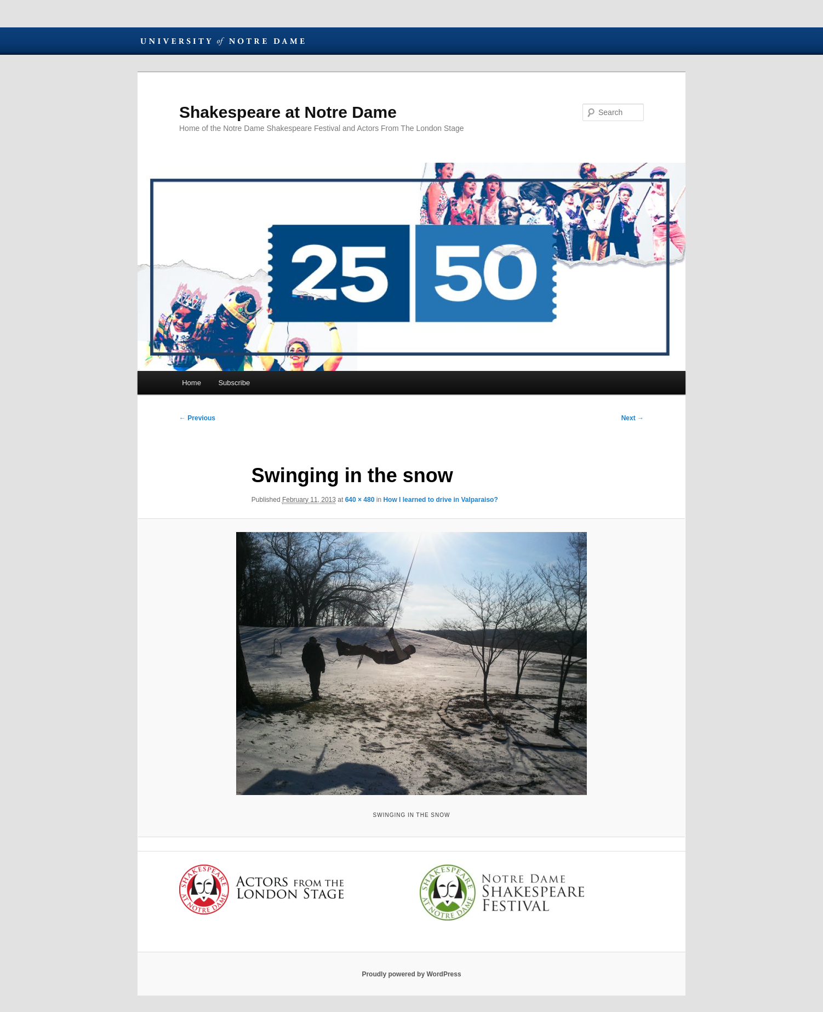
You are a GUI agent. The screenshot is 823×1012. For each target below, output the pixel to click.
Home (191, 383)
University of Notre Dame (222, 41)
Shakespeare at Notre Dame (288, 112)
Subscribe (234, 383)
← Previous (197, 418)
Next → (632, 418)
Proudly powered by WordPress (411, 974)
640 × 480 (360, 500)
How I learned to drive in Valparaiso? (440, 500)
